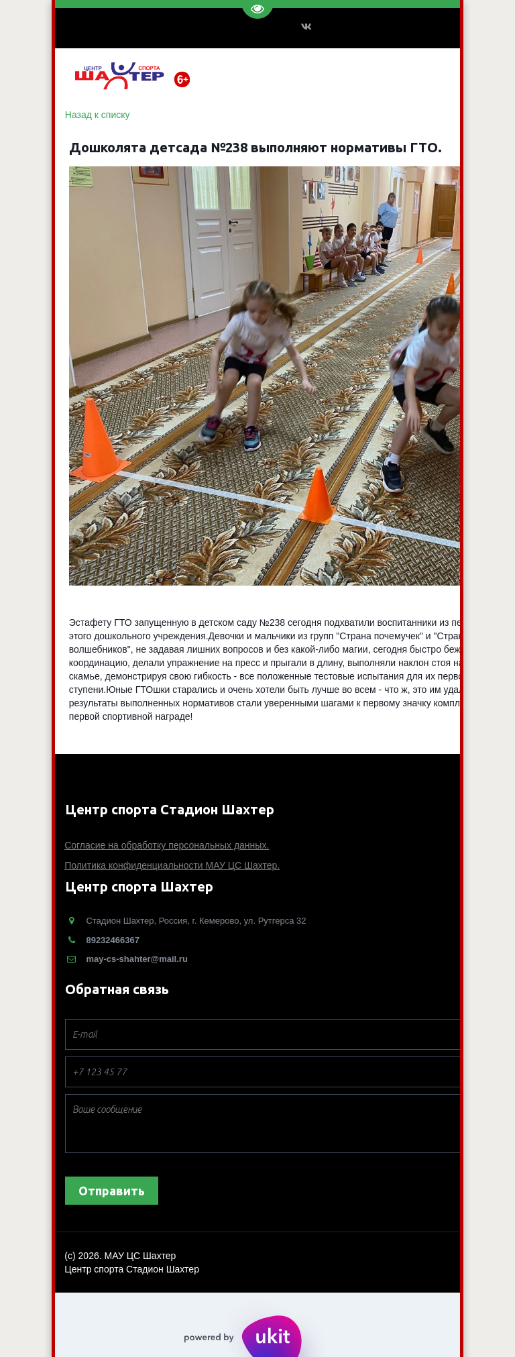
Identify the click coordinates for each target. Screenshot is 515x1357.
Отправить (111, 1190)
